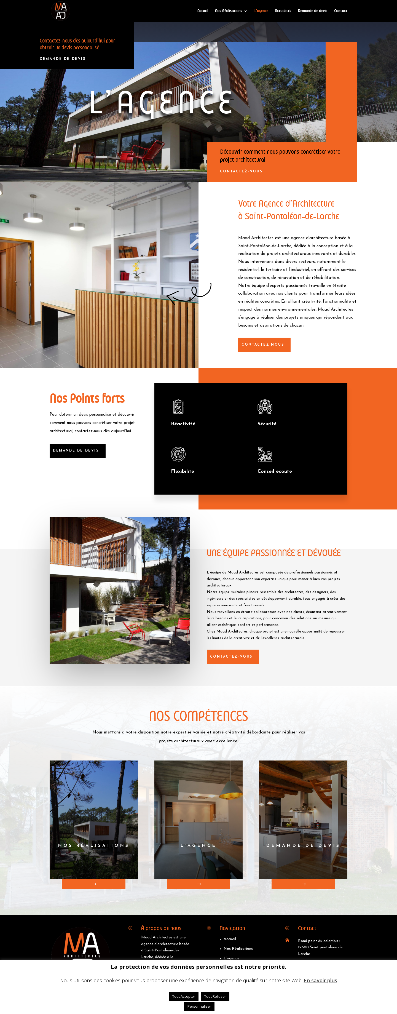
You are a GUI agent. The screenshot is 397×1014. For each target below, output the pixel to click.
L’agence (261, 11)
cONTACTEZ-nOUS (244, 171)
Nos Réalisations (228, 11)
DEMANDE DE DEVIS (62, 59)
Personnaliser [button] (199, 1006)
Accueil (202, 11)
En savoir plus (320, 980)
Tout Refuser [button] (215, 996)
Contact (340, 11)
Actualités (283, 11)
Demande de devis (312, 11)
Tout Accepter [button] (183, 996)
